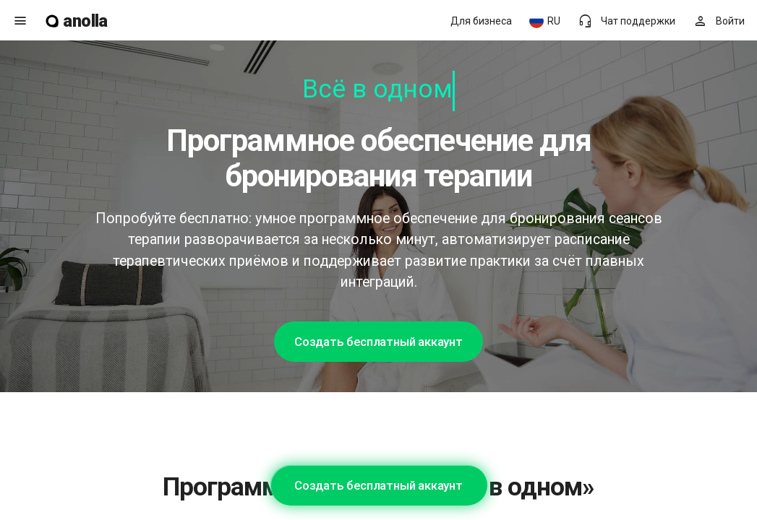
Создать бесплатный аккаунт (378, 341)
